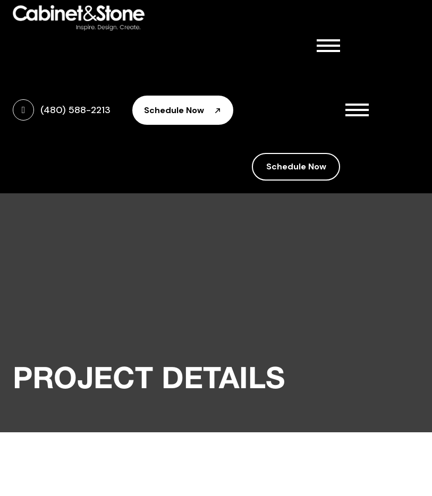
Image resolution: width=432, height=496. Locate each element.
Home (270, 42)
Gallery (273, 136)
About (300, 66)
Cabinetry (300, 89)
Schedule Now (183, 110)
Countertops (300, 113)
